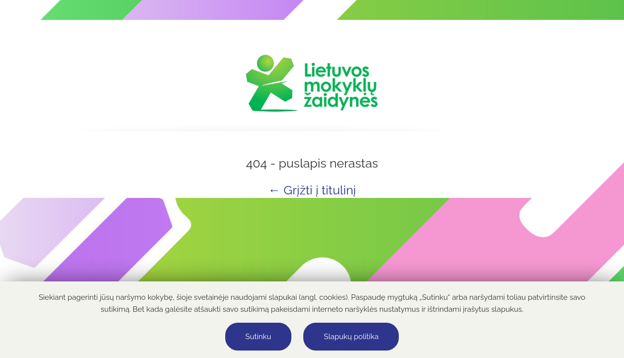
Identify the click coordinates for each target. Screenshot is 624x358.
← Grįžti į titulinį (312, 189)
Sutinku (258, 336)
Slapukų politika (351, 336)
